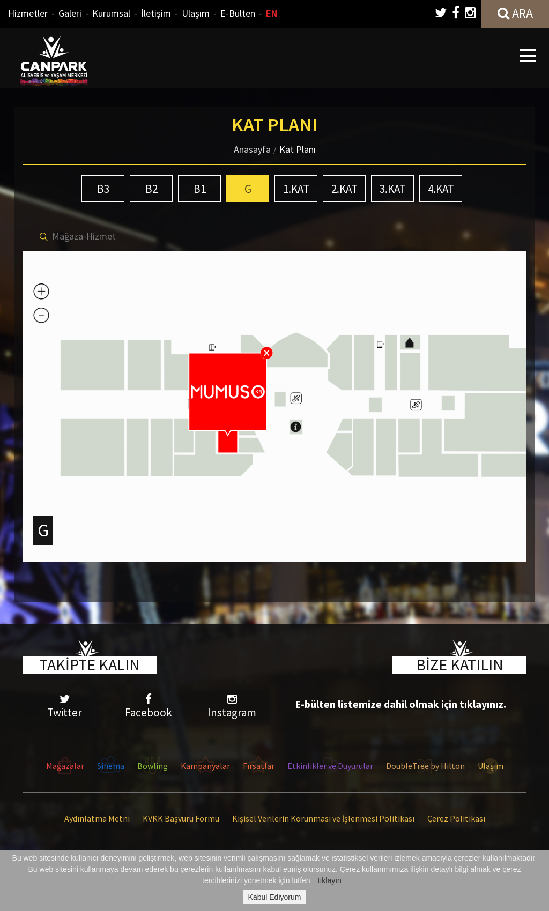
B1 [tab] (200, 189)
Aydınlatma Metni (97, 818)
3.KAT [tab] (393, 189)
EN (271, 13)
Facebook (148, 706)
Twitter (65, 706)
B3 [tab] (103, 189)
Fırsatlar (258, 765)
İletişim (156, 13)
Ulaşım (196, 13)
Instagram (232, 706)
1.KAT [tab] (296, 189)
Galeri (69, 13)
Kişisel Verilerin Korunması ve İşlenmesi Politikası (323, 818)
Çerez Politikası (456, 818)
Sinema (110, 765)
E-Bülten (237, 13)
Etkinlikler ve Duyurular (330, 765)
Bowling (152, 765)
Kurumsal (111, 13)
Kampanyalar (205, 765)
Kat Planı (297, 149)
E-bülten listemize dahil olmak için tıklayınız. (400, 704)
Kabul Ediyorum (274, 897)
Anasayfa (252, 149)
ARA (515, 13)
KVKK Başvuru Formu (181, 818)
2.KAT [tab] (344, 189)
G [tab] (247, 189)
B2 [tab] (151, 189)
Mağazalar (65, 765)
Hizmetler (28, 13)
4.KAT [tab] (441, 189)
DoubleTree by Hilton (425, 765)
